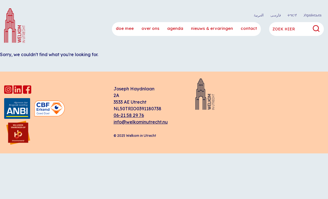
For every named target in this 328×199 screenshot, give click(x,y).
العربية (258, 14)
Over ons (150, 28)
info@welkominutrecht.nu (141, 122)
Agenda (175, 28)
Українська (312, 14)
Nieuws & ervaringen (212, 28)
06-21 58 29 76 (129, 115)
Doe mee (125, 28)
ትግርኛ (291, 14)
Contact (249, 28)
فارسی (275, 14)
